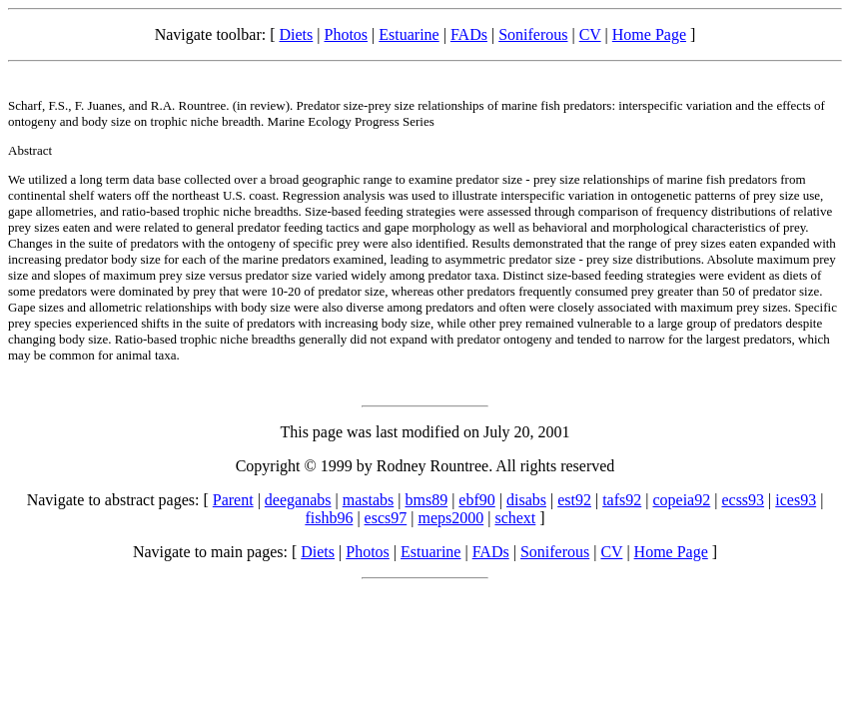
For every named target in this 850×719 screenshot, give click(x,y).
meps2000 (450, 517)
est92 (574, 499)
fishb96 (329, 517)
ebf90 (476, 499)
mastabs (369, 499)
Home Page (649, 34)
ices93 (795, 499)
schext (514, 517)
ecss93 (742, 499)
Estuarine (408, 34)
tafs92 (621, 499)
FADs (468, 34)
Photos (346, 34)
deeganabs (298, 499)
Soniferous (532, 34)
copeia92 (681, 499)
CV (590, 34)
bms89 (426, 499)
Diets (297, 34)
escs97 (386, 517)
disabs (526, 499)
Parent (233, 499)
